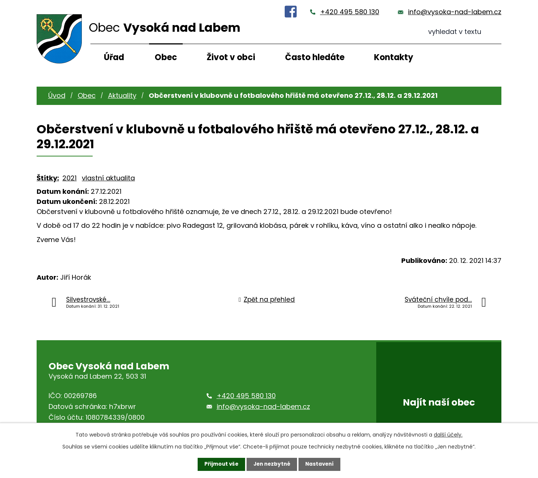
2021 (69, 178)
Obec (166, 57)
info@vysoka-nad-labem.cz (454, 11)
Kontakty (393, 57)
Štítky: (48, 178)
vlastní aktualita (108, 178)
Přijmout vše (219, 464)
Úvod (56, 95)
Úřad (114, 57)
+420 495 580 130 (349, 11)
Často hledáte (314, 57)
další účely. (448, 434)
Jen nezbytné (271, 464)
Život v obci (231, 57)
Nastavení (321, 464)
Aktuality (122, 95)
